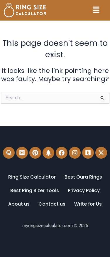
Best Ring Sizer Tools (34, 190)
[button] (96, 10)
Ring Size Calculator (32, 177)
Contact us (51, 204)
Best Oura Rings (83, 177)
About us (19, 204)
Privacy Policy (84, 190)
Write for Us (88, 204)
